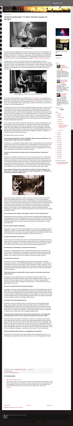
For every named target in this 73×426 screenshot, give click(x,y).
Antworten (8, 387)
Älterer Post (49, 405)
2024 (58, 132)
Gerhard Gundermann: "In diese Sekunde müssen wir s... (63, 126)
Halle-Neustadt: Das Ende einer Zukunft (64, 81)
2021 (58, 138)
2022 (58, 136)
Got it (61, 3)
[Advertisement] (62, 20)
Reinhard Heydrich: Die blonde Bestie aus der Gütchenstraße (63, 68)
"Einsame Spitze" (35, 98)
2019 (58, 142)
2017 (58, 146)
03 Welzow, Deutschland (13, 372)
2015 (58, 150)
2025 (58, 115)
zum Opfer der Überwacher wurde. (40, 58)
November (60, 117)
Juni (59, 119)
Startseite (28, 405)
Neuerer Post (7, 405)
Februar (60, 123)
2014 (58, 152)
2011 (58, 158)
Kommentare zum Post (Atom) (16, 407)
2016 (58, 148)
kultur (11, 371)
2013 (58, 154)
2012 (58, 156)
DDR (9, 371)
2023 (58, 134)
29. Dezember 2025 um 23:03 (14, 379)
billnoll (39, 421)
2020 (58, 140)
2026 (58, 113)
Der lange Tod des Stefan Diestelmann (64, 95)
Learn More (56, 3)
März (59, 121)
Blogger (48, 421)
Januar (60, 130)
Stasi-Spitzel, (9, 58)
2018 (58, 144)
